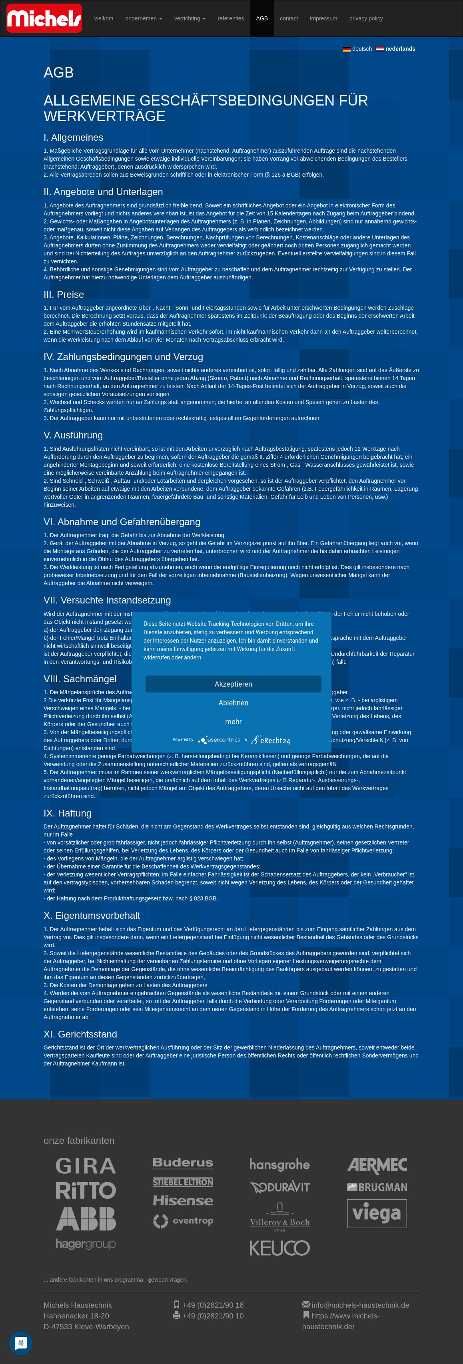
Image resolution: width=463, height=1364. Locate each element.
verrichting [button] (190, 18)
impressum (323, 18)
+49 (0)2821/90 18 (213, 1305)
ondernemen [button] (143, 18)
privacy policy (366, 18)
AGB (262, 18)
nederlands (395, 49)
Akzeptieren (234, 683)
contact (289, 18)
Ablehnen (233, 702)
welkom (103, 18)
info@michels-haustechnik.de (360, 1305)
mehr (233, 721)
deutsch (357, 49)
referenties (231, 18)
